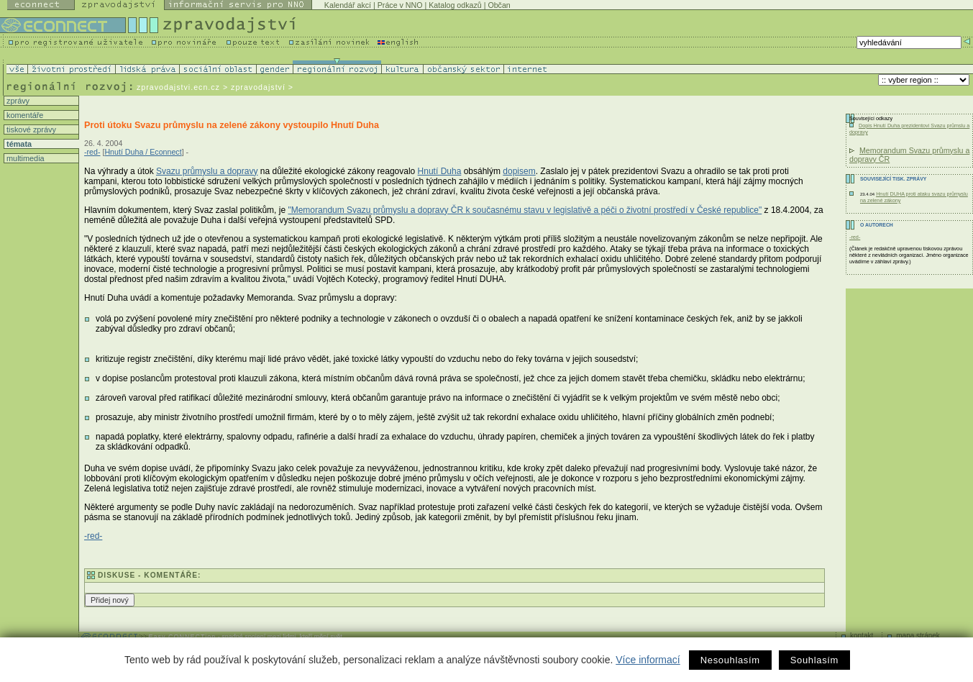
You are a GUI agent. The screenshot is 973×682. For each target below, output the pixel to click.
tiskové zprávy (30, 129)
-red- (92, 151)
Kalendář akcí (347, 5)
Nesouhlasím (730, 660)
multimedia (24, 158)
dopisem (519, 171)
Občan (499, 5)
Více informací (648, 659)
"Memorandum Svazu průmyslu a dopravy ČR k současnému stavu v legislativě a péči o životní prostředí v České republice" (525, 210)
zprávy (16, 100)
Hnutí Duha (440, 171)
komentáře (23, 115)
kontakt (861, 636)
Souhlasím (814, 660)
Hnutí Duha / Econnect (142, 151)
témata (18, 144)
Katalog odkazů (455, 5)
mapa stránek (918, 636)
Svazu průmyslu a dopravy (206, 171)
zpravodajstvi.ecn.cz (178, 87)
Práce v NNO (400, 5)
